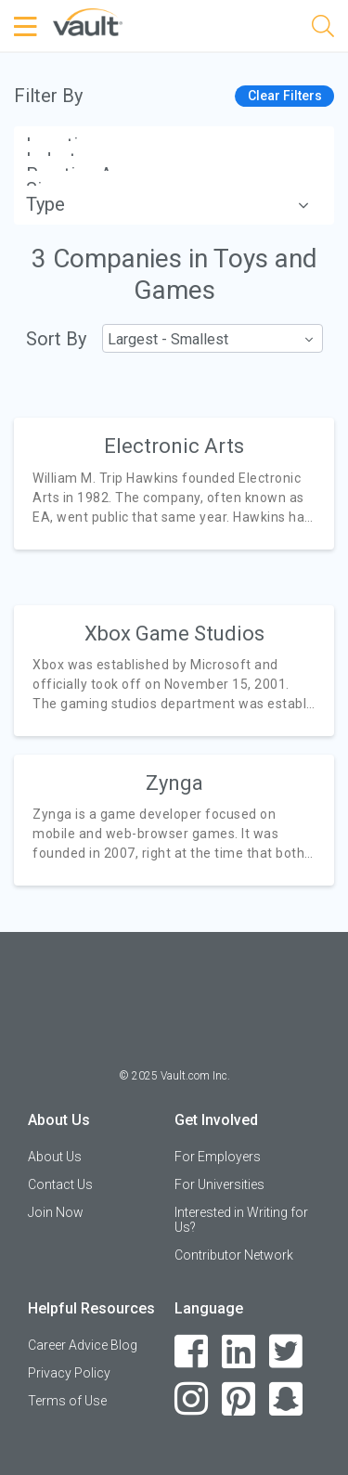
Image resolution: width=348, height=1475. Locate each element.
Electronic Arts (174, 446)
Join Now (56, 1212)
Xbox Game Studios (174, 633)
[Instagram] (191, 1399)
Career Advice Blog (82, 1345)
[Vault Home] (87, 21)
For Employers (217, 1156)
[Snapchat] (286, 1399)
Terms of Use (67, 1400)
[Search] (323, 29)
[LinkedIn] (239, 1352)
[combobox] (212, 338)
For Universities (219, 1184)
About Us (55, 1156)
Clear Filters (285, 95)
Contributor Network (233, 1255)
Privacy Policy (69, 1372)
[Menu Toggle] (28, 26)
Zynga (174, 783)
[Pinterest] (239, 1399)
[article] (174, 483)
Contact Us (60, 1184)
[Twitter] (286, 1352)
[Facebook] (191, 1352)
